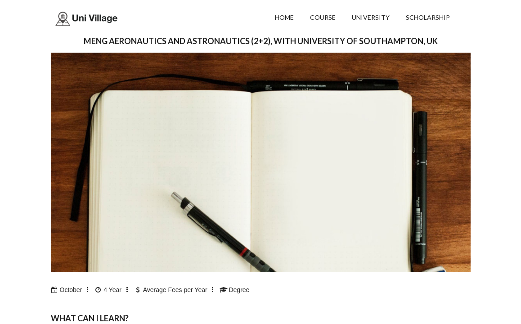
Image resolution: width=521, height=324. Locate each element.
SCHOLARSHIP (428, 17)
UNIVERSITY (371, 17)
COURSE (323, 17)
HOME (284, 17)
